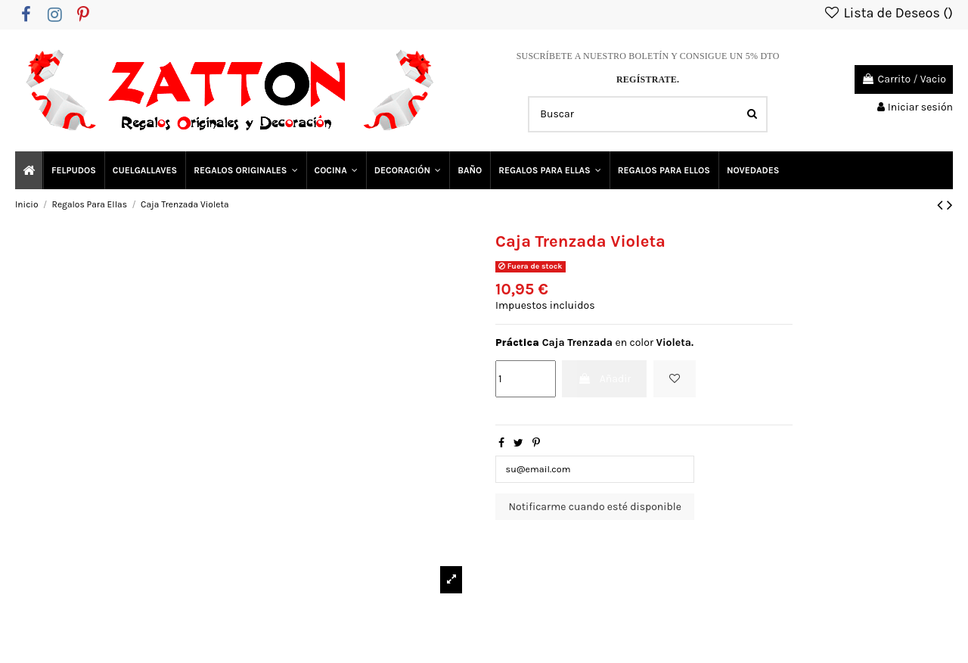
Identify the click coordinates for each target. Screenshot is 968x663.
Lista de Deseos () (888, 13)
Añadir (604, 378)
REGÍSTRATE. (647, 79)
